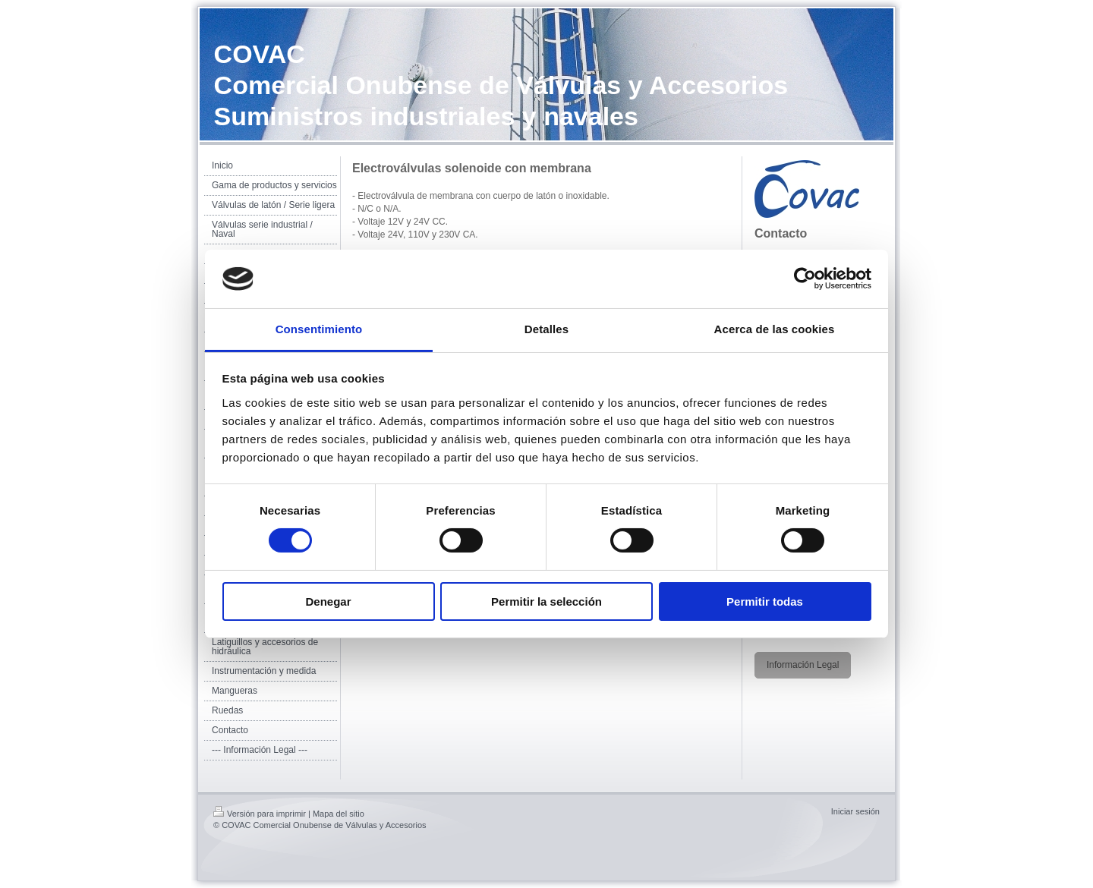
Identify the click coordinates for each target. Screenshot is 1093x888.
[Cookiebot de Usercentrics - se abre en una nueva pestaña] (805, 278)
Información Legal (803, 665)
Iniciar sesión (855, 811)
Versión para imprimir (259, 813)
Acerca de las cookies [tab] (774, 329)
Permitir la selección (546, 601)
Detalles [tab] (546, 329)
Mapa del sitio (338, 813)
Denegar (328, 601)
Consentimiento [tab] (319, 329)
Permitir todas (764, 601)
